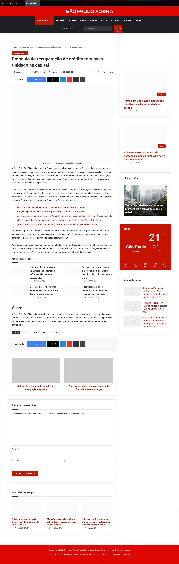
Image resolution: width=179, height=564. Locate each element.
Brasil (104, 20)
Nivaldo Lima (19, 72)
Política (93, 20)
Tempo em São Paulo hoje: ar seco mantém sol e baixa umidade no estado (51, 207)
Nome (15, 449)
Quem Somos (105, 554)
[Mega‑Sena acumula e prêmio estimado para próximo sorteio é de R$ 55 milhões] (62, 508)
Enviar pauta (126, 554)
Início (15, 47)
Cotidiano (127, 20)
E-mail (15, 461)
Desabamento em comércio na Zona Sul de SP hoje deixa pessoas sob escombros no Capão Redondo (64, 216)
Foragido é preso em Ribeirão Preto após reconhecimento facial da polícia (51, 211)
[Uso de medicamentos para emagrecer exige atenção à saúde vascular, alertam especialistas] (20, 271)
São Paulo (60, 20)
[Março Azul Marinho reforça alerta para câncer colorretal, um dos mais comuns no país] (20, 290)
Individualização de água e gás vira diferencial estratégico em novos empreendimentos (96, 522)
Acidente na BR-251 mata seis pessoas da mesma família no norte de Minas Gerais (144, 156)
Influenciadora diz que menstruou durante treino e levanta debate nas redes (94, 290)
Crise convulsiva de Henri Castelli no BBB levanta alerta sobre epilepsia (25, 522)
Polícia (83, 20)
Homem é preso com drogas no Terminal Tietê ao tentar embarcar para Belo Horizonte (57, 224)
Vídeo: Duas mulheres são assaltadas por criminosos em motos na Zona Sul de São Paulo (59, 220)
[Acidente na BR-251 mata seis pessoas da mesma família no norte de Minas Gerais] (145, 137)
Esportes (115, 20)
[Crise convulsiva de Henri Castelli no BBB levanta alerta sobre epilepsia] (27, 508)
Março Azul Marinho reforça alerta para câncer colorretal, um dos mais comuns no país (45, 290)
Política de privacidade (89, 554)
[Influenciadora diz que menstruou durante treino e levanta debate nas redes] (72, 290)
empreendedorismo (29, 332)
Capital (72, 20)
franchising (43, 332)
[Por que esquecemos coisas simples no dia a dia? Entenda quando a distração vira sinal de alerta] (72, 271)
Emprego (74, 554)
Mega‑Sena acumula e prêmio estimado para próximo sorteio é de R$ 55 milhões (62, 522)
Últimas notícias (44, 20)
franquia (54, 332)
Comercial (116, 554)
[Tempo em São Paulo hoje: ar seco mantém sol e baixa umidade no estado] (145, 85)
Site (66, 461)
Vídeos (139, 20)
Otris (61, 332)
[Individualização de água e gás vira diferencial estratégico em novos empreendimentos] (97, 508)
